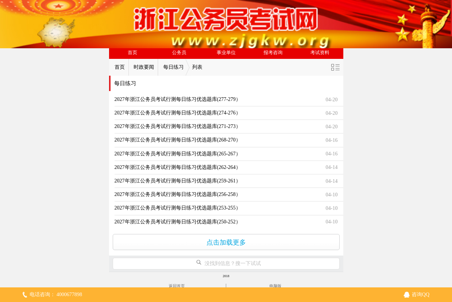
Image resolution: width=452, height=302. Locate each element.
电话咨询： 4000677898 (56, 294)
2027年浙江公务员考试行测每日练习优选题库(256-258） (178, 194)
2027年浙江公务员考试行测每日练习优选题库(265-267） (178, 153)
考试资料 (319, 52)
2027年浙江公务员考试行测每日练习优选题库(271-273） (178, 126)
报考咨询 (273, 52)
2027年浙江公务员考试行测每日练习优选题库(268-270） (178, 140)
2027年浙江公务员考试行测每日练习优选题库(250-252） (178, 221)
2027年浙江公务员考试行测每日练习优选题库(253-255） (178, 208)
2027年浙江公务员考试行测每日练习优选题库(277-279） (178, 99)
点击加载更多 (226, 242)
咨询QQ (420, 294)
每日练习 (173, 67)
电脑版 (275, 286)
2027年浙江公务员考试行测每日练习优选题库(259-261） (178, 181)
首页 (132, 52)
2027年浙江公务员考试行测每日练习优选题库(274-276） (178, 113)
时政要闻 (144, 67)
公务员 (179, 52)
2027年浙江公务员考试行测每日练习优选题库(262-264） (178, 167)
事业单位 (226, 52)
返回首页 (177, 286)
